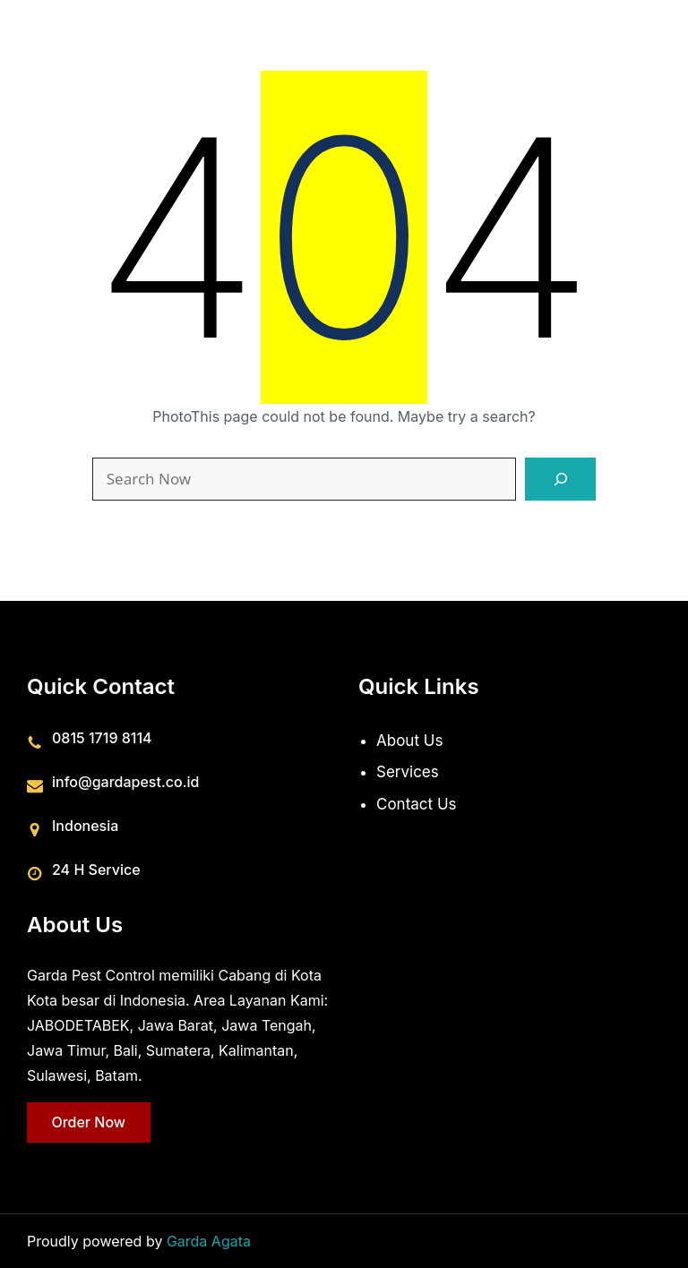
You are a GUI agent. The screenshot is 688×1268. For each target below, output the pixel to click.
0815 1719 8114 (102, 737)
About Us (409, 740)
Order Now (88, 1121)
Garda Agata (209, 1241)
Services (407, 772)
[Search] (560, 479)
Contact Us (416, 804)
